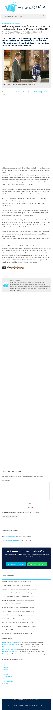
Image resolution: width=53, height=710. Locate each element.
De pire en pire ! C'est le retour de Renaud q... (22, 607)
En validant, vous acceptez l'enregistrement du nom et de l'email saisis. (20, 512)
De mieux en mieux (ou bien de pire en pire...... (23, 626)
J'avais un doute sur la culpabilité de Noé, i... (25, 585)
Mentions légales (17, 699)
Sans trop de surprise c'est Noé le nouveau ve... (21, 581)
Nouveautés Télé (5, 23)
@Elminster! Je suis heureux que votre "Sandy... (20, 619)
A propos (36, 699)
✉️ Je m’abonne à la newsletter (16, 564)
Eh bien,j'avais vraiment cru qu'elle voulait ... (23, 630)
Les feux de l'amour (15, 23)
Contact (25, 699)
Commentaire (6, 480)
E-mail (30, 507)
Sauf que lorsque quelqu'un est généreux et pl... (24, 589)
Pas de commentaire (28, 33)
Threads (5, 672)
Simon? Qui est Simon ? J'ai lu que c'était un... (20, 633)
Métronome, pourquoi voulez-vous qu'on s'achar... (20, 596)
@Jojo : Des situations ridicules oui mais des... (22, 622)
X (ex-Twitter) (7, 665)
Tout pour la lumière (20, 654)
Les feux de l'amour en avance (10, 651)
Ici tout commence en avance (9, 647)
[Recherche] (43, 16)
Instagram (5, 669)
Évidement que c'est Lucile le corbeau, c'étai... (22, 600)
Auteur (31, 699)
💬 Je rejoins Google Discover (37, 564)
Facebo (5, 667)
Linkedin (5, 683)
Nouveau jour (5, 654)
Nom (30, 503)
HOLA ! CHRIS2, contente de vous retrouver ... (24, 604)
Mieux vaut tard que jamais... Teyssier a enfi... (23, 615)
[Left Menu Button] (2, 7)
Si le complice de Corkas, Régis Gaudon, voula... (21, 611)
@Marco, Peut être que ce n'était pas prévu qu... (24, 593)
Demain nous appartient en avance (11, 642)
